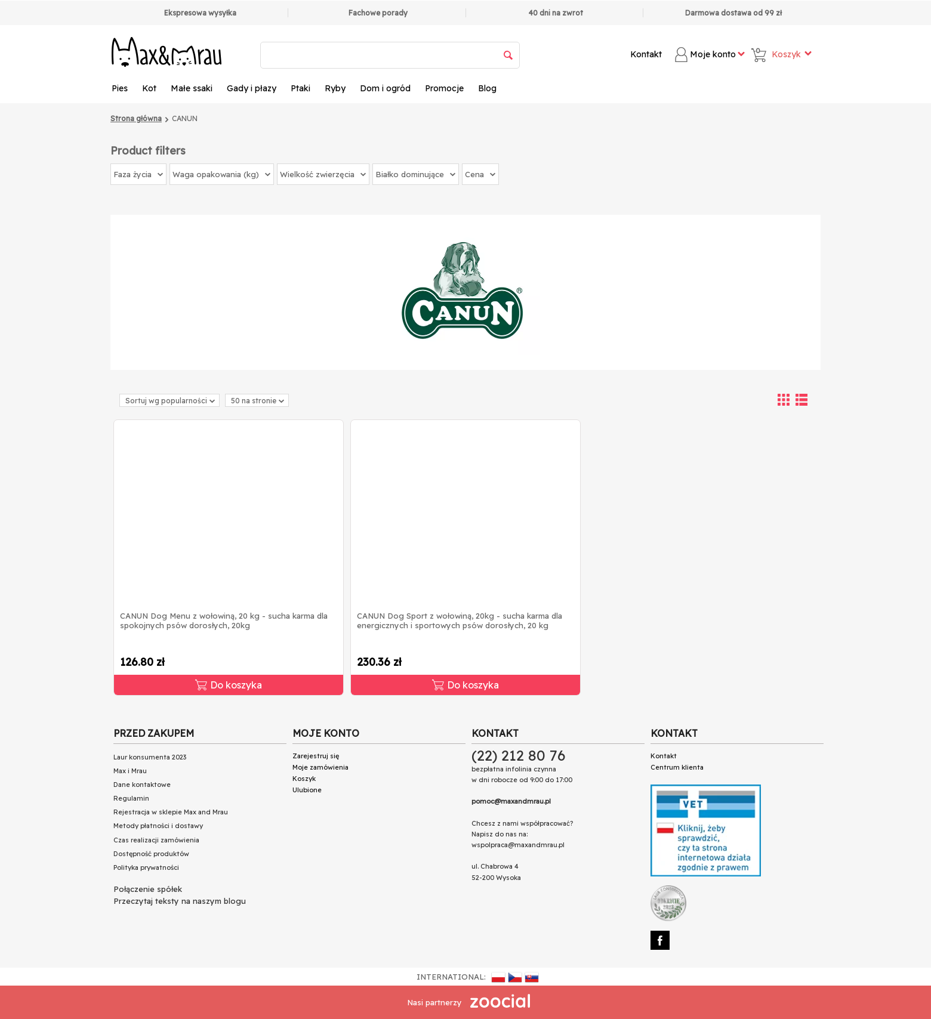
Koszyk (304, 778)
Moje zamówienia (320, 767)
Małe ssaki (191, 88)
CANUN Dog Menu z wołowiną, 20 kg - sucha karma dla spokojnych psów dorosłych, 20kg (224, 620)
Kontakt (646, 54)
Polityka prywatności (146, 867)
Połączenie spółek (147, 889)
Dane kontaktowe (142, 784)
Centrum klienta (677, 767)
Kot (149, 88)
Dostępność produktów (151, 854)
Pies (120, 88)
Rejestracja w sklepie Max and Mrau (170, 812)
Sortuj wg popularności (170, 400)
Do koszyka (228, 685)
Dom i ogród (385, 88)
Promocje (444, 88)
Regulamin (131, 798)
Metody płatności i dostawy (158, 826)
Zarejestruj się (315, 756)
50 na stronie (257, 400)
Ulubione (307, 790)
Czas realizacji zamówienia (156, 840)
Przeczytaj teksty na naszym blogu (179, 901)
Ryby (335, 88)
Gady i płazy (251, 88)
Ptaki (300, 88)
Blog (487, 88)
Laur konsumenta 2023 (149, 757)
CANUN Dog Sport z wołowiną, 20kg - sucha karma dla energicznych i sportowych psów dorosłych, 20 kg (459, 620)
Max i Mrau (130, 771)
